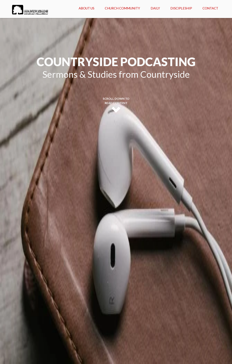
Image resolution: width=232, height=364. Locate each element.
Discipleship (181, 8)
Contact (210, 8)
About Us (86, 8)
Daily (155, 8)
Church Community (122, 8)
